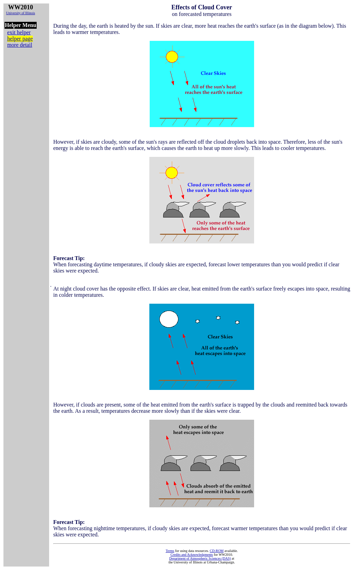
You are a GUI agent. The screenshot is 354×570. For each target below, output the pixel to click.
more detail (19, 45)
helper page (20, 39)
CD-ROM (217, 551)
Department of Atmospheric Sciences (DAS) (200, 558)
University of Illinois (20, 13)
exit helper (19, 32)
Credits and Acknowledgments (191, 554)
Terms (170, 551)
